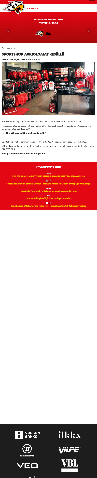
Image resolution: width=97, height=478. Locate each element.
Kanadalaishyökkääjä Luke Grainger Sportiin (48, 198)
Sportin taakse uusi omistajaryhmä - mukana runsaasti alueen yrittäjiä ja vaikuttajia (48, 183)
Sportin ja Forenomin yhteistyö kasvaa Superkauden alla (48, 191)
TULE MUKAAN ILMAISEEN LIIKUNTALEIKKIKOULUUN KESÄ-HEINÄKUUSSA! (48, 176)
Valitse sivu (33, 8)
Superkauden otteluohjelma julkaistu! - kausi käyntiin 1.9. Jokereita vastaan (48, 205)
